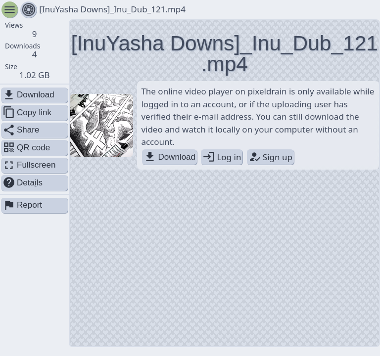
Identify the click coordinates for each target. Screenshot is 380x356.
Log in (221, 157)
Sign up (270, 157)
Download (169, 157)
